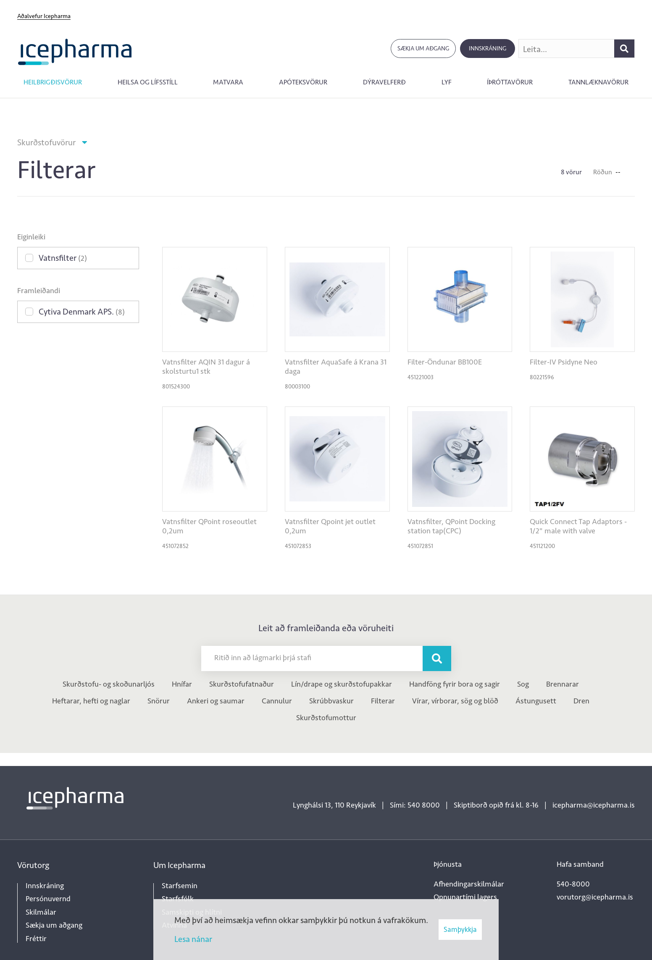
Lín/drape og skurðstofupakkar (341, 684)
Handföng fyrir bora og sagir (454, 684)
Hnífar (182, 684)
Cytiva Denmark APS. (82, 312)
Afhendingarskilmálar (469, 884)
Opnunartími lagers (465, 897)
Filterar (383, 701)
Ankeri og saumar (215, 701)
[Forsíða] (75, 51)
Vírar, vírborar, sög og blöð (455, 701)
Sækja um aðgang (423, 48)
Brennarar (562, 684)
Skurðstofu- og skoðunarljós (109, 684)
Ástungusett (535, 701)
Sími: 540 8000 (415, 805)
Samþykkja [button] (460, 929)
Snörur (158, 701)
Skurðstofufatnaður (241, 684)
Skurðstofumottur (326, 717)
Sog (523, 684)
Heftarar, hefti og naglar (91, 701)
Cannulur (277, 701)
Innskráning (487, 48)
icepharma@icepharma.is (593, 805)
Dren (581, 701)
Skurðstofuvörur (46, 142)
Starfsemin (179, 885)
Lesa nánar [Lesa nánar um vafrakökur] (193, 939)
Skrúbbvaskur (331, 701)
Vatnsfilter (63, 258)
